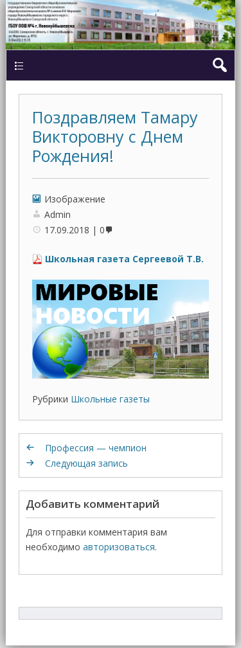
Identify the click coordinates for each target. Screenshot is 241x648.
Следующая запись (86, 463)
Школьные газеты (110, 399)
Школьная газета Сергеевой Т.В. (124, 259)
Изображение (74, 199)
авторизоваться (119, 547)
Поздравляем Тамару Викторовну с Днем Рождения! (115, 136)
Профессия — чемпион (96, 448)
